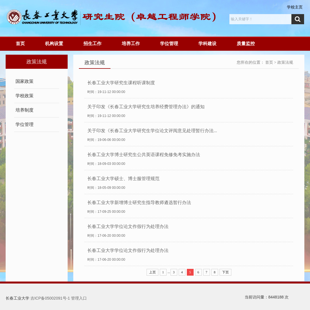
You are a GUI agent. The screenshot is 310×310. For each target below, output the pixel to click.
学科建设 (207, 43)
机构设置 (54, 43)
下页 (225, 272)
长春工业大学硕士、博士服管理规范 (123, 178)
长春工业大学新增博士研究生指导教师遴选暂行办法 (139, 202)
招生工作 (92, 43)
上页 (152, 272)
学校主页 (295, 7)
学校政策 (24, 95)
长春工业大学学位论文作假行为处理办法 (128, 226)
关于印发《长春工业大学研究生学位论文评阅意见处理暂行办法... (152, 130)
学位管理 (169, 43)
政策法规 (285, 62)
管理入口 (79, 298)
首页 (20, 43)
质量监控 (246, 43)
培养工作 (131, 43)
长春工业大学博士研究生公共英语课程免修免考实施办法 (143, 154)
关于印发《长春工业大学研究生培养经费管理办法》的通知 (146, 106)
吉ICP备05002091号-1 (50, 298)
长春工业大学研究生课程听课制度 (121, 82)
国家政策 (24, 81)
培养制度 (24, 110)
